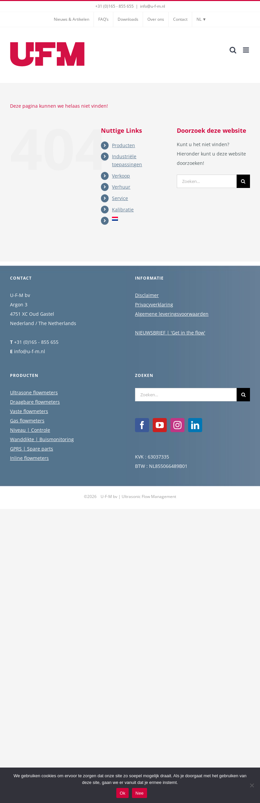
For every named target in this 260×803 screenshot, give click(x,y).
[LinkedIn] (195, 425)
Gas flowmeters (27, 420)
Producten (123, 145)
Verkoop (121, 176)
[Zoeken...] (207, 181)
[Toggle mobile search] (233, 50)
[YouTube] (160, 425)
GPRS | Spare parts (31, 448)
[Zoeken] (243, 181)
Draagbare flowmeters (35, 402)
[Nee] (251, 785)
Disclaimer (147, 295)
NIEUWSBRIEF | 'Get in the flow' (170, 332)
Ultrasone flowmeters (34, 392)
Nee (139, 793)
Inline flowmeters (29, 458)
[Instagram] (177, 425)
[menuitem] (139, 219)
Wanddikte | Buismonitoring (42, 439)
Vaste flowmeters (29, 411)
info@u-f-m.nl (152, 6)
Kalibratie (123, 209)
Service (120, 198)
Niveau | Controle (30, 430)
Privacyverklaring (154, 304)
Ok (122, 793)
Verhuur (121, 187)
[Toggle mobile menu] (246, 50)
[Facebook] (142, 425)
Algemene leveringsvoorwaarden (172, 314)
